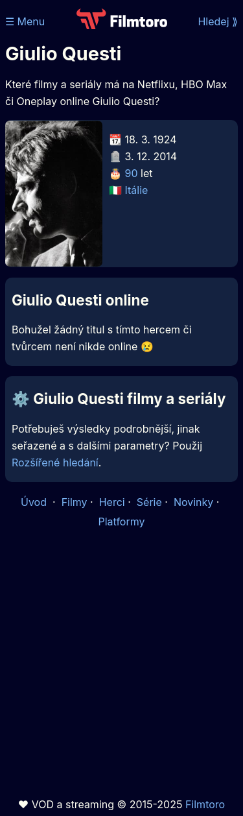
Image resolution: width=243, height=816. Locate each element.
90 (131, 173)
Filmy (74, 502)
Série (149, 502)
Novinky (193, 502)
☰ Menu (25, 21)
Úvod (35, 502)
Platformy (121, 521)
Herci (112, 502)
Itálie (136, 190)
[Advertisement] (121, 663)
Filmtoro (205, 804)
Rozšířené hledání (55, 462)
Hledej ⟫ (218, 21)
